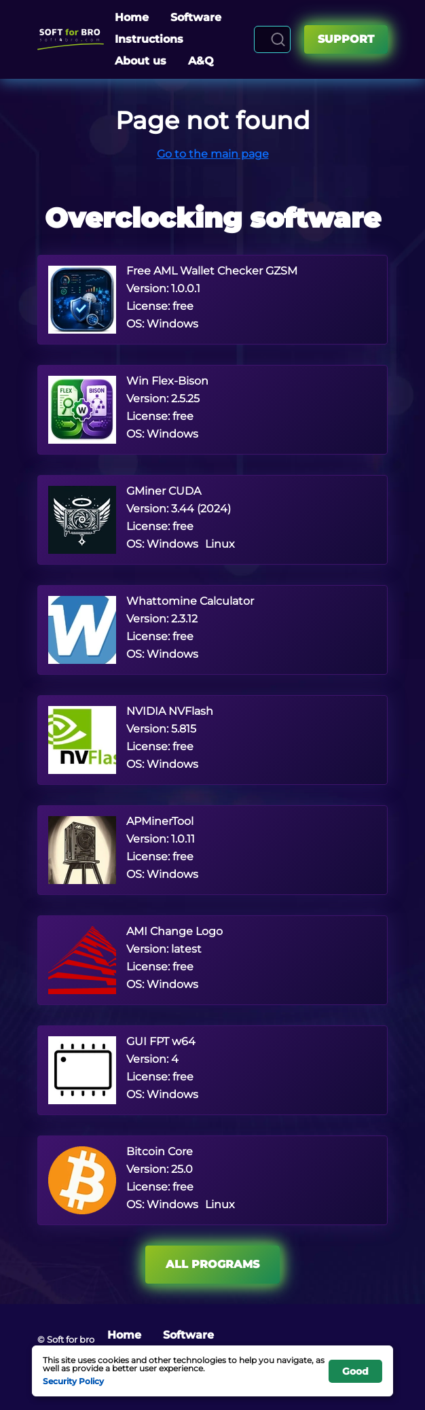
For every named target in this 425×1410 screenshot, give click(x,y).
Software (195, 17)
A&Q (201, 60)
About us (140, 60)
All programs (212, 1264)
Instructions (149, 39)
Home (132, 17)
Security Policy (73, 1381)
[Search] (278, 39)
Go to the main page (213, 153)
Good (355, 1371)
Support (346, 39)
